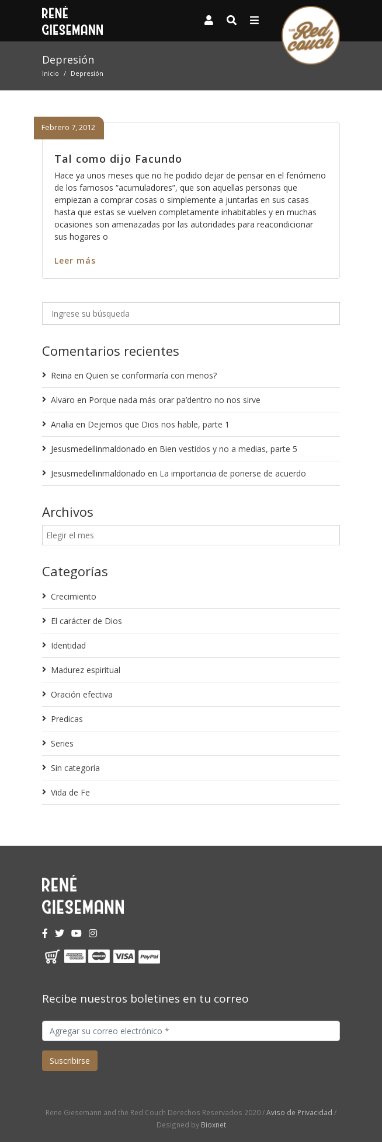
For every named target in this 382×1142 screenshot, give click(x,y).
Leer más (75, 260)
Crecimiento (73, 596)
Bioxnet (213, 1124)
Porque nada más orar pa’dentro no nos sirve (175, 399)
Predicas (67, 718)
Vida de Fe (70, 792)
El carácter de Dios (86, 620)
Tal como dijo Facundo (118, 159)
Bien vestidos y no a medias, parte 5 (228, 448)
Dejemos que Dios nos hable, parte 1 (159, 424)
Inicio (50, 73)
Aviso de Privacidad (299, 1112)
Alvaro (63, 399)
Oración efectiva (82, 694)
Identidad (68, 645)
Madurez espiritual (85, 669)
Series (62, 743)
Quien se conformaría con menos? (151, 375)
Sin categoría (75, 767)
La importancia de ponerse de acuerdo (232, 473)
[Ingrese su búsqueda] (191, 313)
